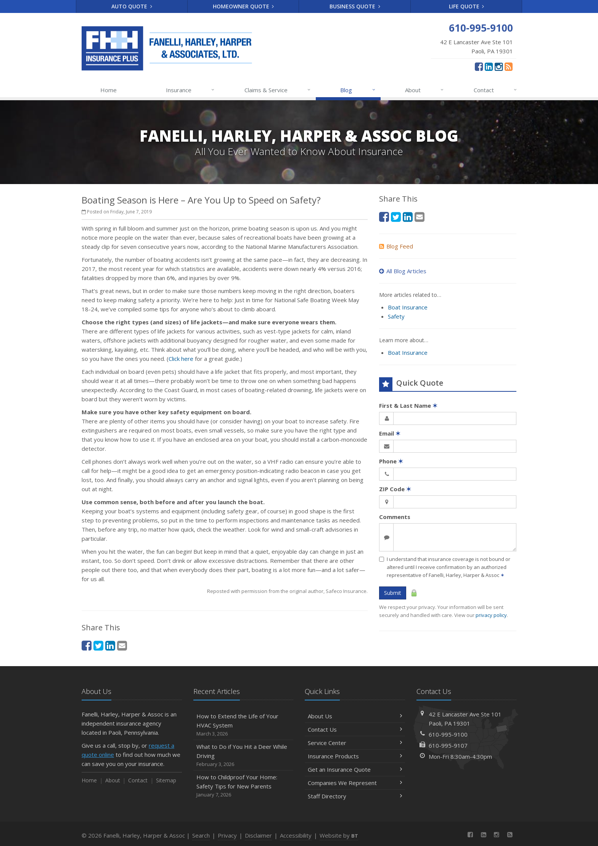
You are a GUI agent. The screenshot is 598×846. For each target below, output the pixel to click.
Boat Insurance (408, 307)
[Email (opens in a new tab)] (122, 645)
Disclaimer (258, 835)
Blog (358, 90)
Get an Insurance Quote (355, 769)
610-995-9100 (448, 734)
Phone (391, 461)
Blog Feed (396, 246)
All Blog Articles (402, 271)
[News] (509, 66)
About (424, 90)
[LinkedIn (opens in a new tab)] (489, 66)
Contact (496, 90)
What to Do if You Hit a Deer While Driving (243, 755)
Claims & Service (277, 90)
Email (389, 433)
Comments (394, 517)
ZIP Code (395, 489)
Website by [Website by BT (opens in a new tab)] (339, 835)
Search (201, 835)
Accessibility (296, 835)
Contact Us (355, 729)
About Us (355, 716)
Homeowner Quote (243, 6)
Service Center (355, 743)
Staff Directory (355, 796)
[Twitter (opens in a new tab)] (98, 645)
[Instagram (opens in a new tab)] (499, 66)
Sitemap (166, 780)
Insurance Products (355, 756)
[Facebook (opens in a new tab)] (479, 66)
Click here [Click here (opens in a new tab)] (181, 358)
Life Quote (466, 6)
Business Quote (355, 6)
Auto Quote (131, 6)
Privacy (227, 835)
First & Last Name (408, 405)
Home (108, 90)
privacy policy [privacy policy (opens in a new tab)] (491, 615)
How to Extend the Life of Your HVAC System (243, 725)
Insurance (190, 90)
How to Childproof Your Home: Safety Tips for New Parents (243, 786)
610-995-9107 (448, 745)
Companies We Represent (355, 783)
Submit (392, 592)
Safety (396, 316)
